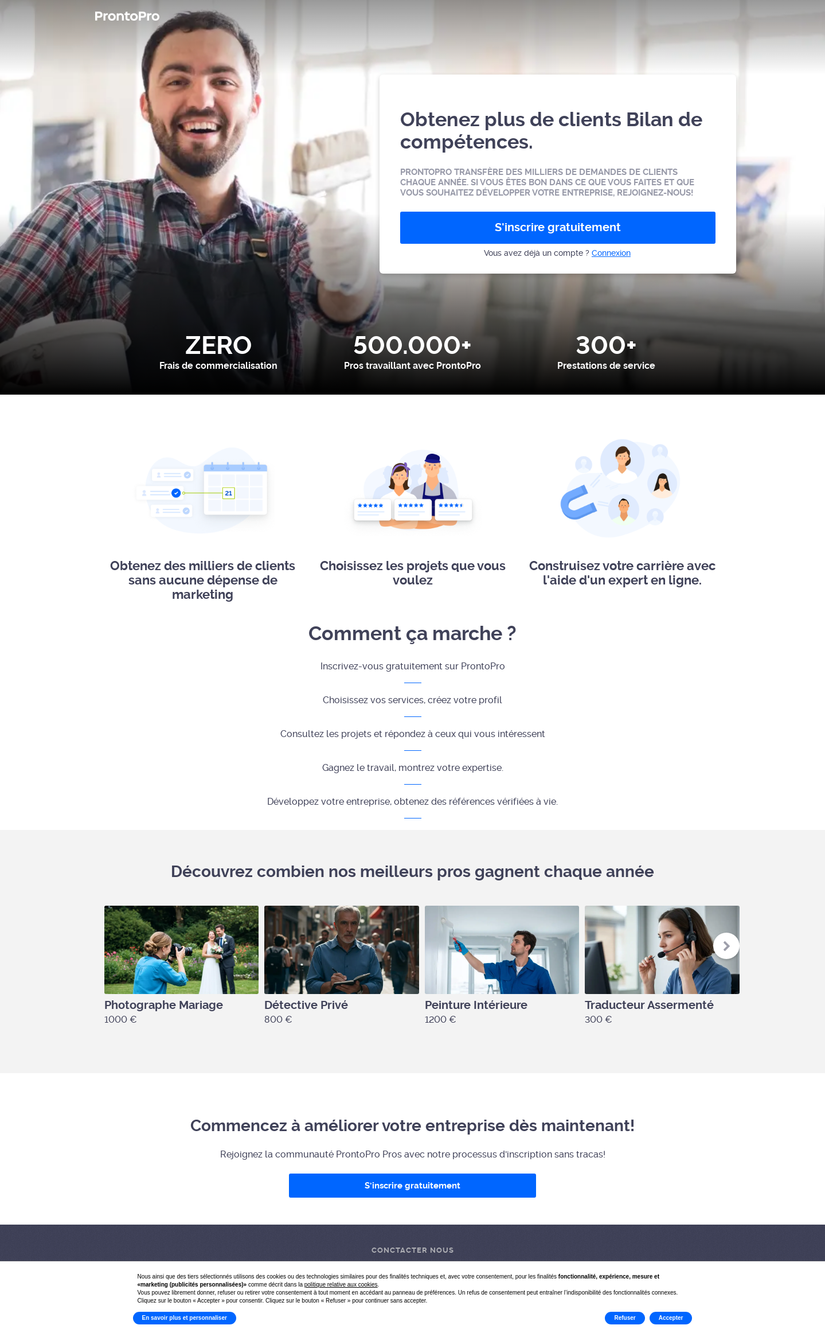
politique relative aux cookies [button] (341, 1284)
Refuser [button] (624, 1318)
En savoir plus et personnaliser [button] (184, 1318)
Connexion (611, 253)
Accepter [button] (671, 1318)
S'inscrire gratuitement (558, 227)
